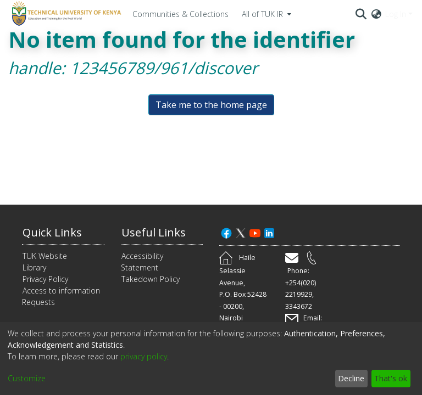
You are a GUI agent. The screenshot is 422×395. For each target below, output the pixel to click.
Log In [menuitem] (395, 14)
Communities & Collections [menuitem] (180, 14)
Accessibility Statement (142, 262)
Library (34, 267)
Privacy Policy (45, 279)
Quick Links (52, 232)
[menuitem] (265, 13)
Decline (351, 378)
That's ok (390, 378)
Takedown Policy (150, 279)
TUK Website (45, 256)
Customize (27, 378)
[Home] (64, 13)
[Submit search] (361, 13)
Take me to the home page (211, 105)
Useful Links (153, 232)
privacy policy (143, 356)
